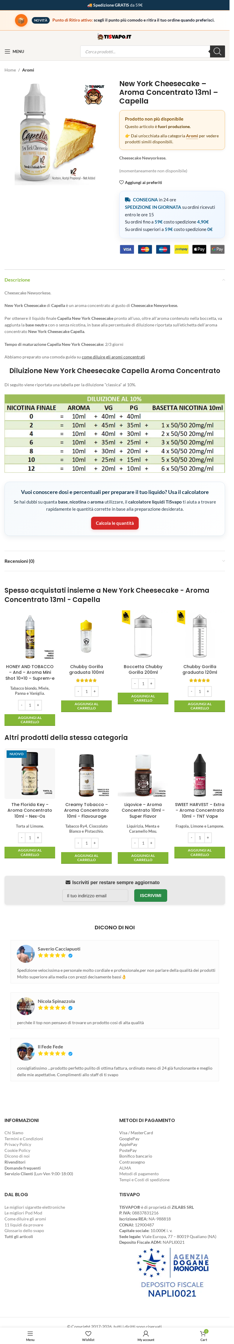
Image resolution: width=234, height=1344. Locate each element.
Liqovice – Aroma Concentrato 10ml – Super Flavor (143, 810)
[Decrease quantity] (21, 705)
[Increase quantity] (38, 705)
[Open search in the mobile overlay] (152, 51)
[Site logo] (115, 36)
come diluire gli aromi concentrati (113, 356)
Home (10, 69)
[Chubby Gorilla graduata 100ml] (86, 635)
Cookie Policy (17, 1150)
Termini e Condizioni (23, 1138)
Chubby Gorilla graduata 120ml (199, 670)
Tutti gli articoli (18, 1236)
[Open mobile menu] (14, 51)
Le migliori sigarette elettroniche (34, 1207)
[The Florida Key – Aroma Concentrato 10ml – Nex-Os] (29, 773)
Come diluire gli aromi (25, 1218)
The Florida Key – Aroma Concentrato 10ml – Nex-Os (29, 810)
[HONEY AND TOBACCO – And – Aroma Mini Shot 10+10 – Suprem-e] (29, 635)
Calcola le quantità (115, 523)
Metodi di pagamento (139, 1173)
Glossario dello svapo (24, 1230)
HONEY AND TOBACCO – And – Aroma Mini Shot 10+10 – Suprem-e (30, 672)
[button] (29, 720)
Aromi (28, 69)
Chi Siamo (13, 1132)
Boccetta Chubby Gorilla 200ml (143, 670)
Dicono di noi (17, 1155)
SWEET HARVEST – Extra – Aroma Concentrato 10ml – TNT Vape (199, 810)
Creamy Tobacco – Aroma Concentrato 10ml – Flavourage (86, 810)
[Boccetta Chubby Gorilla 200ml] (143, 635)
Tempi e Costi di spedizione (144, 1179)
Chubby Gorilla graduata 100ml (86, 670)
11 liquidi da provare (23, 1224)
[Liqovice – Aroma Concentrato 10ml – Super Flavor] (143, 773)
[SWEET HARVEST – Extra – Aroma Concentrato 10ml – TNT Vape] (199, 773)
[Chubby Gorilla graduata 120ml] (199, 635)
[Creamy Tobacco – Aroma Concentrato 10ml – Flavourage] (86, 773)
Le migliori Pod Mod (23, 1212)
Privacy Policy (17, 1144)
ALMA (125, 1167)
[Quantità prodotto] (29, 705)
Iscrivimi (150, 895)
